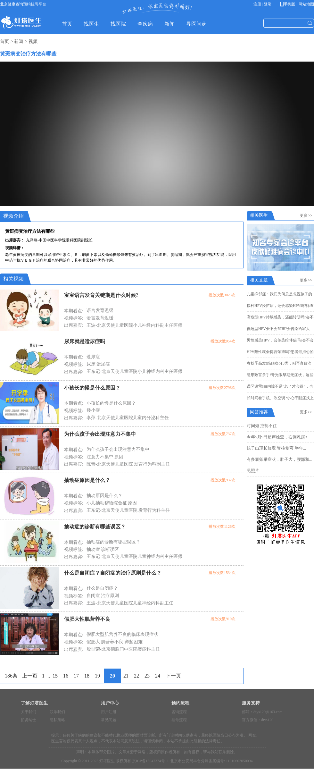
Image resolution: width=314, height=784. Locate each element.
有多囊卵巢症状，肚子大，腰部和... (279, 459)
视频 (33, 41)
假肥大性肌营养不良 (87, 619)
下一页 (173, 676)
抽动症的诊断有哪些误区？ (95, 526)
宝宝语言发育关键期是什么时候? (101, 295)
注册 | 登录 (262, 4)
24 (157, 676)
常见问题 (108, 720)
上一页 (29, 676)
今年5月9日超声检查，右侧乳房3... (278, 436)
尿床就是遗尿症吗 (84, 341)
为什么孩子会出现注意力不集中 (100, 434)
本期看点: (73, 310)
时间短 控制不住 (262, 425)
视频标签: (73, 318)
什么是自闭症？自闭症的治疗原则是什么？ (112, 573)
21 (125, 676)
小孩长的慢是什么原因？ (92, 388)
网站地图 (306, 4)
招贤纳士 (28, 720)
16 (65, 676)
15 (55, 676)
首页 (4, 41)
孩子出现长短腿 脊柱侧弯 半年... (276, 448)
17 (76, 676)
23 (147, 676)
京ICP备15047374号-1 (150, 761)
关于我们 (28, 712)
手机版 (289, 4)
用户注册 (108, 712)
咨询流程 (179, 712)
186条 (11, 676)
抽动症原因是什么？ (87, 480)
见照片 (253, 470)
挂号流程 (179, 720)
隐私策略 (57, 720)
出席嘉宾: (73, 325)
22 (136, 676)
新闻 (18, 41)
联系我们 (57, 712)
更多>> (307, 215)
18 (86, 676)
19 (97, 676)
